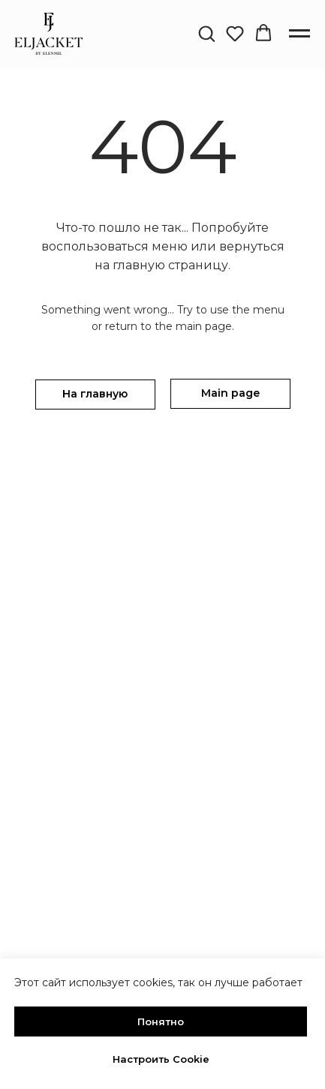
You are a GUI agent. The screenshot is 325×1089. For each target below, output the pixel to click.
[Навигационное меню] (299, 33)
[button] (206, 33)
